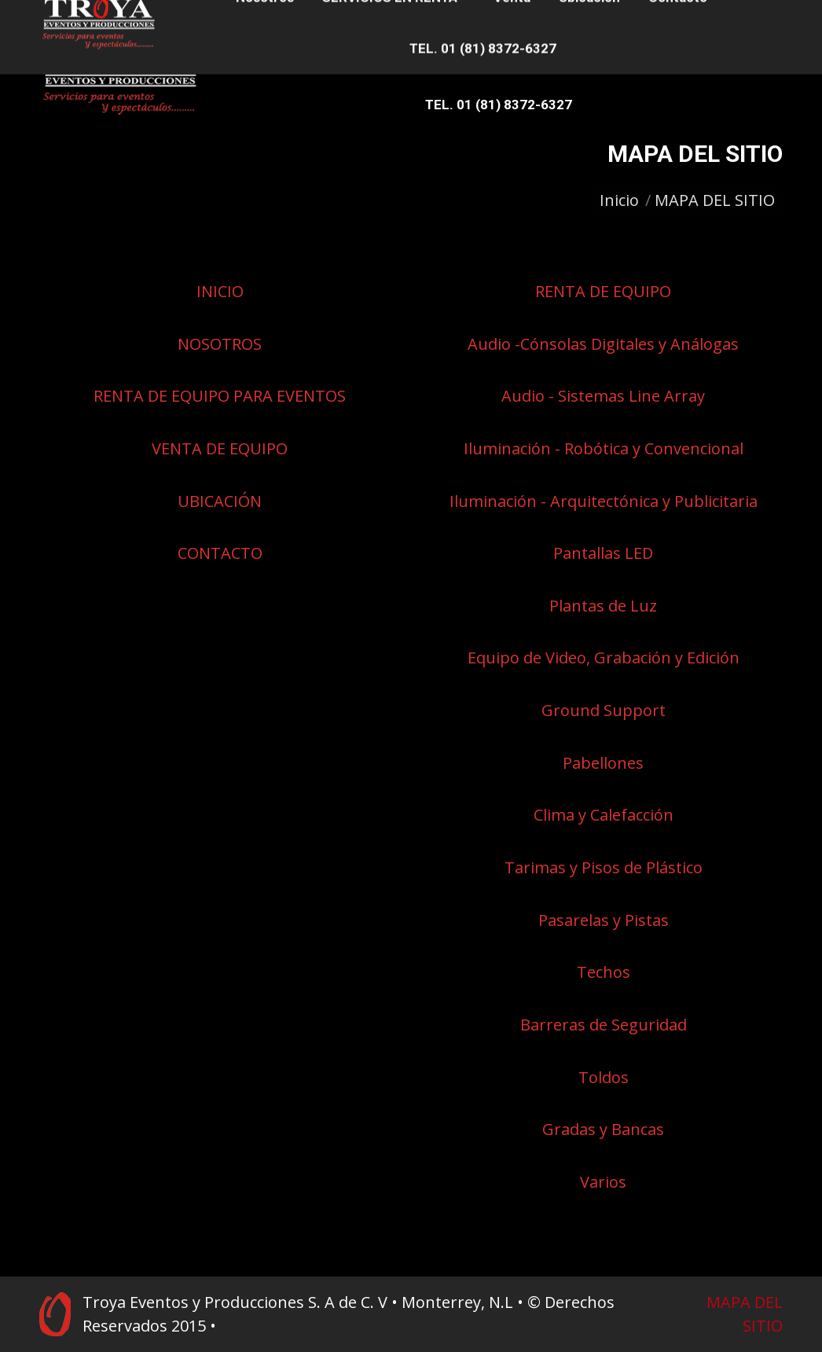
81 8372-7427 (210, 14)
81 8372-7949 (70, 14)
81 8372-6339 (138, 14)
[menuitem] (280, 53)
